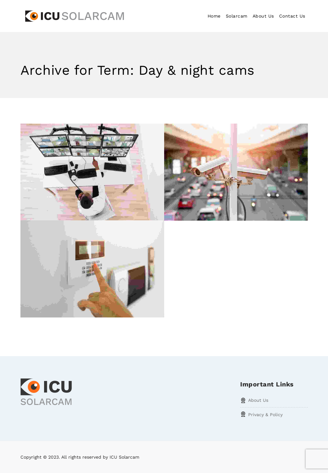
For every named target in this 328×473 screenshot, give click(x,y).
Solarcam (237, 16)
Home (214, 16)
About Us (263, 16)
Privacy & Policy (265, 414)
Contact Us (292, 16)
